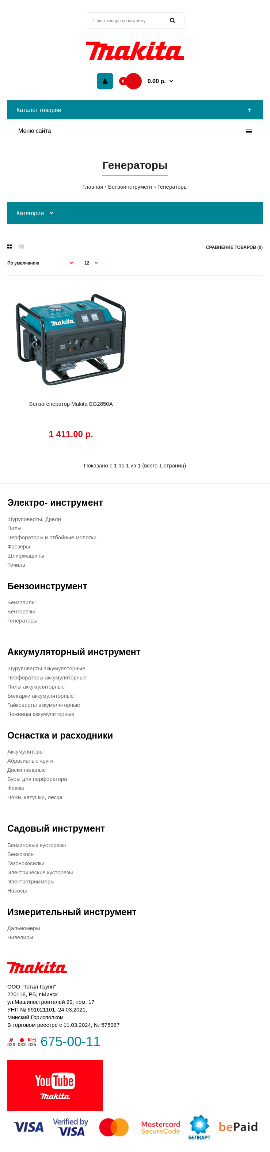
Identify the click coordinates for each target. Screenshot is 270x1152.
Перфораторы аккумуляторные (47, 677)
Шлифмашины (25, 555)
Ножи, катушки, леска (34, 797)
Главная (93, 187)
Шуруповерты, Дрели (34, 519)
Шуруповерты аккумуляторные (46, 668)
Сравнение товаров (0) (234, 247)
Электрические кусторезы (40, 872)
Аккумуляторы (25, 751)
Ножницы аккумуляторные (41, 714)
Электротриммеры (30, 881)
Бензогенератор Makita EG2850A (71, 404)
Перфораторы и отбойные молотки (51, 537)
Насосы (17, 890)
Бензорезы (21, 611)
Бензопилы (21, 602)
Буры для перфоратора (37, 779)
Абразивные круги (30, 761)
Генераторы (172, 187)
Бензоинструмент (130, 187)
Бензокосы (21, 854)
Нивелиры (20, 937)
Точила (16, 565)
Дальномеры (23, 928)
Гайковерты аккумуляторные (43, 705)
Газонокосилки (26, 863)
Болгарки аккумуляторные (40, 696)
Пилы (14, 528)
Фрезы (15, 788)
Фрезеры (18, 546)
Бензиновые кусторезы (36, 845)
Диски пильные (26, 770)
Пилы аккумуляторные (36, 686)
